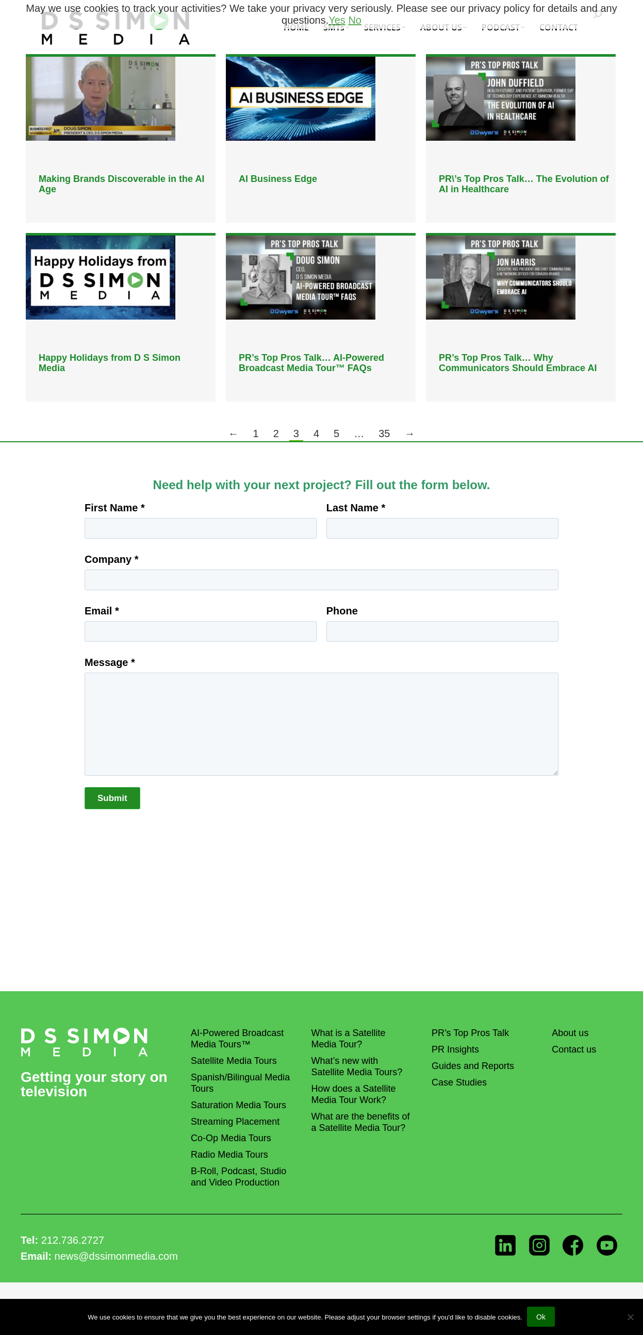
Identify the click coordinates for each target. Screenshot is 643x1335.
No (354, 20)
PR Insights (455, 1049)
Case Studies (459, 1082)
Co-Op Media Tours (231, 1138)
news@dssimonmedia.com (116, 1256)
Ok (541, 1317)
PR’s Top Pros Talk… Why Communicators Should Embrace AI (518, 363)
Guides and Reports (473, 1066)
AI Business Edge (278, 179)
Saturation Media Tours (238, 1105)
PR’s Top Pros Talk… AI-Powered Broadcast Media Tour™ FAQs (311, 363)
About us (570, 1033)
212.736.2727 (72, 1240)
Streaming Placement (235, 1121)
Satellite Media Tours (234, 1061)
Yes (336, 20)
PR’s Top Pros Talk (470, 1033)
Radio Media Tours (229, 1154)
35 (384, 433)
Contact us (574, 1049)
